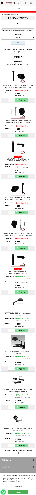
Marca (18, 34)
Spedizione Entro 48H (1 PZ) (22, 279)
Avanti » (24, 52)
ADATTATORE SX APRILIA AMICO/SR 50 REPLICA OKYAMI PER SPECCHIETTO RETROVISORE (17, 200)
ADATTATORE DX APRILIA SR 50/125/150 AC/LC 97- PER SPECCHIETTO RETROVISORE (18, 161)
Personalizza (18, 486)
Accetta (18, 492)
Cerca (18, 23)
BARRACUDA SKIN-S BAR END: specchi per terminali (18, 429)
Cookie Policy (16, 481)
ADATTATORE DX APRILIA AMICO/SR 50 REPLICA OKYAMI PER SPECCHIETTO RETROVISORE (18, 87)
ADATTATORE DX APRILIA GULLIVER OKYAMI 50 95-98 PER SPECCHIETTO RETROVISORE (18, 123)
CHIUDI (34, 475)
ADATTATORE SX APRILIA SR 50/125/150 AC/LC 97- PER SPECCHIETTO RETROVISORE (18, 273)
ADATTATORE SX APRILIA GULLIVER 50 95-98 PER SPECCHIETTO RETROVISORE (18, 234)
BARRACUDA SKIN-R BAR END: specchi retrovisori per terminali (18, 391)
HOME (18, 8)
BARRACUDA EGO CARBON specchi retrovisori (18, 314)
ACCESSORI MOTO (20, 30)
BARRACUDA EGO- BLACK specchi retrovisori (18, 352)
